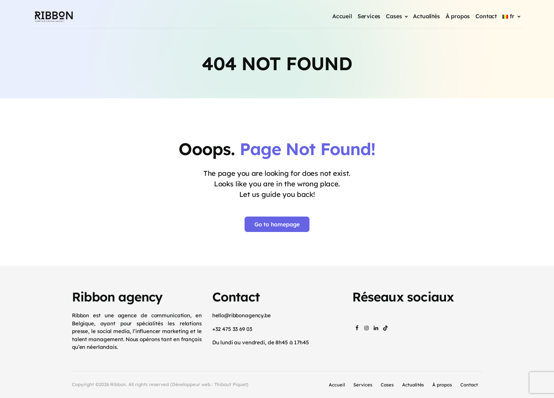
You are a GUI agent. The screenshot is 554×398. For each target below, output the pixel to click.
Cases (387, 384)
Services (362, 384)
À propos (442, 384)
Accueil (337, 384)
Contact (469, 384)
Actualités (413, 384)
